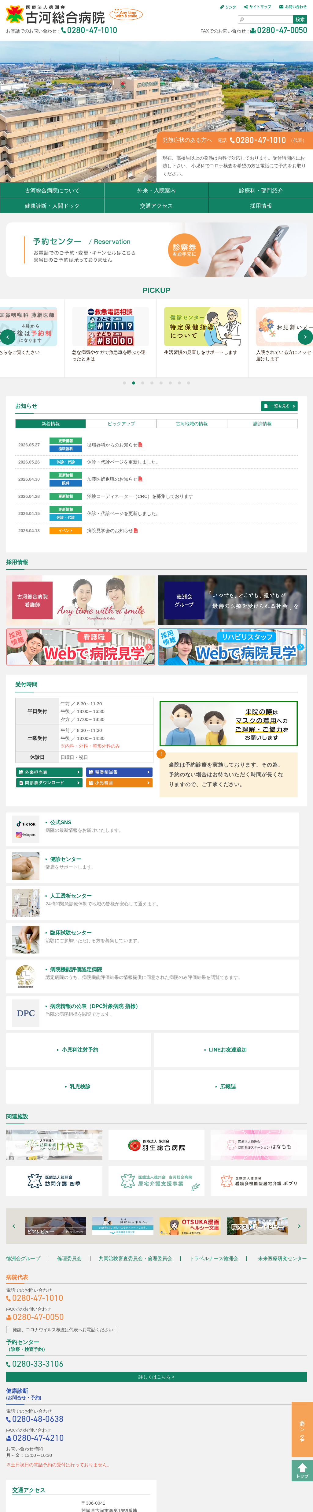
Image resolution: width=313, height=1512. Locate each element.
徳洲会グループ (23, 1117)
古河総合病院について (52, 191)
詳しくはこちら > (156, 1235)
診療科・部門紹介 (261, 191)
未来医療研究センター (282, 1117)
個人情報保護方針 (211, 1470)
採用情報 (261, 206)
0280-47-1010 (37, 1156)
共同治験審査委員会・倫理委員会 (135, 1117)
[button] (124, 384)
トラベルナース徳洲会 (213, 1117)
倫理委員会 (69, 1117)
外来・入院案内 (156, 191)
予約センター (302, 1427)
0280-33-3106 (38, 1222)
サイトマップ (127, 1470)
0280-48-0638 (38, 1277)
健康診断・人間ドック (52, 206)
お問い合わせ (167, 1470)
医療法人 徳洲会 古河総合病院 (71, 15)
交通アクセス (156, 206)
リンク (95, 1470)
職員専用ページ (157, 1484)
